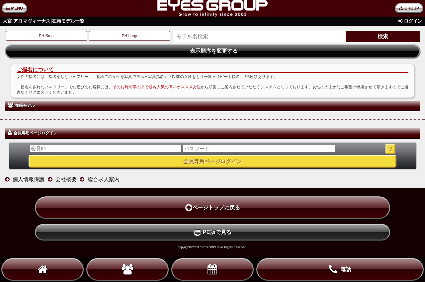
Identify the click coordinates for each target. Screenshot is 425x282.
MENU (14, 8)
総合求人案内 (104, 179)
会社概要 (66, 179)
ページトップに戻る (212, 207)
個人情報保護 (28, 179)
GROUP (409, 8)
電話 (340, 269)
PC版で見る (212, 232)
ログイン (413, 21)
